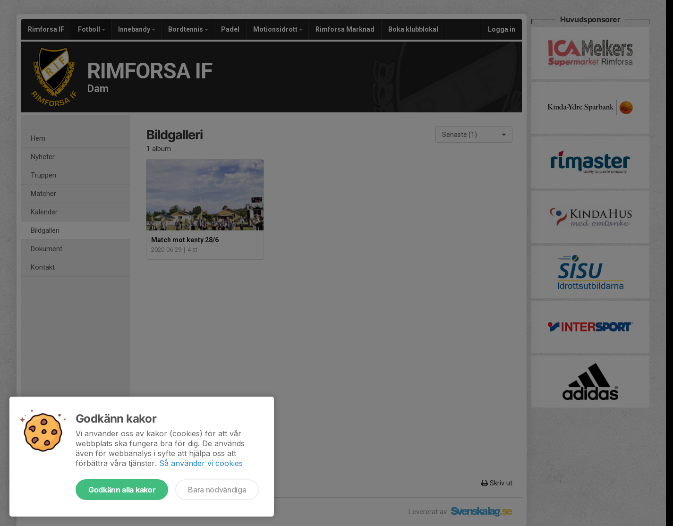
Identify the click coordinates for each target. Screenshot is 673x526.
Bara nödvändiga (217, 489)
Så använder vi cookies (201, 463)
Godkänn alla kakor (121, 489)
